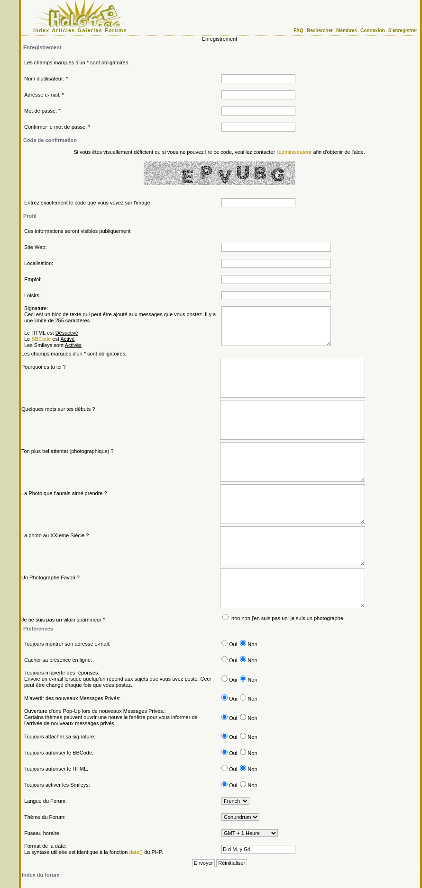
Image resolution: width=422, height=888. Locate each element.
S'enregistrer (402, 30)
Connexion (372, 30)
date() (136, 852)
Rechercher (320, 30)
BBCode (41, 339)
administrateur (295, 152)
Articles (63, 30)
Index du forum (40, 875)
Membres (346, 30)
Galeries (90, 30)
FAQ (298, 30)
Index (41, 30)
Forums (116, 30)
